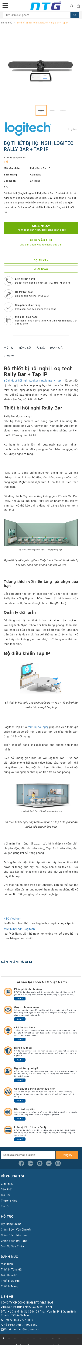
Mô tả (8, 347)
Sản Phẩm (7, 1189)
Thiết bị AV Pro (10, 1280)
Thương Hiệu (9, 1200)
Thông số (24, 347)
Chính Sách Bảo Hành (14, 1235)
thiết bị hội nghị (38, 727)
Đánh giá (56, 347)
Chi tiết (20, 999)
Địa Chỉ (5, 1195)
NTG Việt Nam (12, 918)
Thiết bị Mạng (9, 1286)
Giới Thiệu (7, 1183)
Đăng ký (67, 1155)
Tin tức (5, 1206)
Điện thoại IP (9, 1275)
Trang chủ (6, 22)
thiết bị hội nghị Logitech (19, 928)
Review (9, 356)
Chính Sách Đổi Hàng (14, 1240)
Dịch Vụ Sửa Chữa (12, 1246)
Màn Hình (7, 1263)
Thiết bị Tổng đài (11, 1269)
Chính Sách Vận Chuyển (16, 1229)
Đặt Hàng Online (11, 1223)
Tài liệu (40, 347)
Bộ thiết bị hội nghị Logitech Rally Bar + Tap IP (34, 380)
